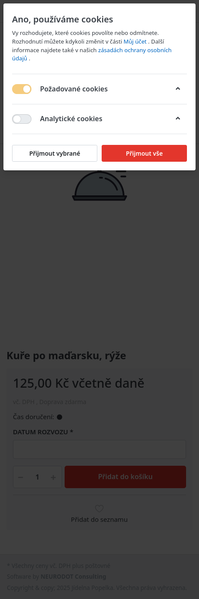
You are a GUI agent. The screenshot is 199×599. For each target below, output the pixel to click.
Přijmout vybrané (54, 153)
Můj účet (136, 41)
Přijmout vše (144, 153)
